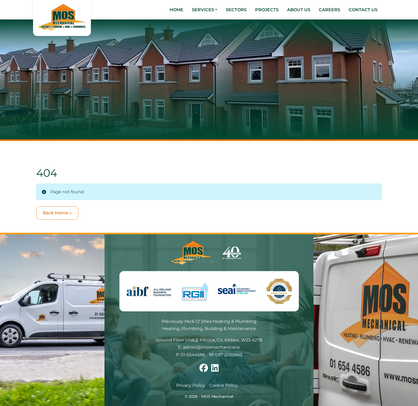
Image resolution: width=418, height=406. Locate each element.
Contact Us (363, 9)
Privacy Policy (190, 385)
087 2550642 (228, 354)
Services (203, 9)
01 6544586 (193, 354)
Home (176, 9)
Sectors (236, 9)
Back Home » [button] (57, 212)
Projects (267, 9)
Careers (329, 9)
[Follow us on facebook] (203, 369)
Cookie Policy (223, 385)
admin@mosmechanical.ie (211, 347)
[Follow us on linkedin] (215, 369)
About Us (298, 9)
